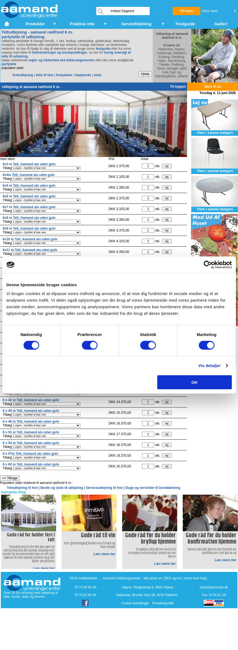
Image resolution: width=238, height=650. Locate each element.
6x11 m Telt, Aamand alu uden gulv (30, 250)
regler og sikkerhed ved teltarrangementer (61, 60)
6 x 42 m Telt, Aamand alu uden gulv (31, 400)
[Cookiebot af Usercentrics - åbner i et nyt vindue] (208, 265)
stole (97, 75)
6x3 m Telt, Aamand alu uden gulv (29, 164)
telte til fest (44, 75)
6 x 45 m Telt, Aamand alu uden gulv (31, 411)
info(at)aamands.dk (214, 587)
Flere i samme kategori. (215, 133)
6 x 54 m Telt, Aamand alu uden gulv (31, 443)
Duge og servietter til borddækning (152, 488)
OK (195, 382)
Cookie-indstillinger (135, 603)
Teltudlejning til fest (23, 488)
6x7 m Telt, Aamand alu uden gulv (29, 207)
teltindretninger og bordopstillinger (59, 52)
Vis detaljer (209, 365)
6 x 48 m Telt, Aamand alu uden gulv (31, 421)
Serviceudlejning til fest (105, 488)
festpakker (64, 75)
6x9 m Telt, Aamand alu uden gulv (29, 228)
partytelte (9, 64)
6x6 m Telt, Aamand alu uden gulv (29, 196)
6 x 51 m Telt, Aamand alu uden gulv (31, 432)
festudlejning (23, 75)
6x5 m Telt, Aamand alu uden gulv (29, 186)
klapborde (83, 75)
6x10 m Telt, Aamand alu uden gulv (30, 239)
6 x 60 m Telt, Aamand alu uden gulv (31, 464)
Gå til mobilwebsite (84, 578)
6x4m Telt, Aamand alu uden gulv (29, 175)
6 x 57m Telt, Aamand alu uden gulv (30, 454)
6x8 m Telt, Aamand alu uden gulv (29, 218)
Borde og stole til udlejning (62, 488)
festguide (103, 49)
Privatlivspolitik (163, 603)
